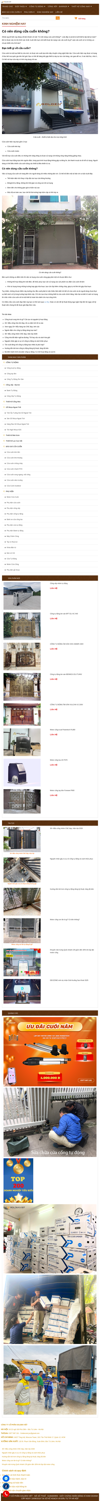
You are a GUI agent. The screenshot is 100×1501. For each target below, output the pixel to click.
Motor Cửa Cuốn (12, 497)
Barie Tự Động (11, 390)
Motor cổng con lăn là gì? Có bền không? (65, 920)
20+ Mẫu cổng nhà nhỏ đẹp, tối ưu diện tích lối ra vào (24, 323)
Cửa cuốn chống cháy (14, 463)
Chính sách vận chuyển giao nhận (16, 1490)
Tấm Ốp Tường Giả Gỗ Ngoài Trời (18, 413)
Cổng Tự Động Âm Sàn (14, 379)
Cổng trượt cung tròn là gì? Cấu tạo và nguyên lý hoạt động (26, 319)
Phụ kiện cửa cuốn (12, 503)
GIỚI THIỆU (20, 6)
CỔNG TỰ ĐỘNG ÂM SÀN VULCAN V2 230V (66, 705)
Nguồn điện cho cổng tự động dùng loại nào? (21, 330)
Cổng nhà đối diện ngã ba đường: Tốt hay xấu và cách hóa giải (27, 337)
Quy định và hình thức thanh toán (16, 1475)
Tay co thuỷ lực (11, 542)
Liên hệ (59, 12)
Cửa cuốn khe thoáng (13, 458)
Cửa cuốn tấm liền (12, 452)
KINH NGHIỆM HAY (45, 12)
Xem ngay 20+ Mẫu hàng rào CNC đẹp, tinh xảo (22, 327)
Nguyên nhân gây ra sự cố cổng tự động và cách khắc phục (26, 341)
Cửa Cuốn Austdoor (13, 486)
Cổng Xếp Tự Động (13, 396)
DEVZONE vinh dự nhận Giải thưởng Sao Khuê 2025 (69, 980)
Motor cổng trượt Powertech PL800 (62, 730)
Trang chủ (7, 6)
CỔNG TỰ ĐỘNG (36, 6)
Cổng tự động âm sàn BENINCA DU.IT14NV (66, 674)
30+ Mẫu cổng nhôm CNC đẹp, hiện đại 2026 (21, 334)
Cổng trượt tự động (13, 368)
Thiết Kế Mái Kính (11, 435)
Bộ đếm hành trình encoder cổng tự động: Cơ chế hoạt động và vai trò (30, 352)
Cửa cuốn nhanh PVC (14, 469)
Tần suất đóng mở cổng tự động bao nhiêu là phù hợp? (24, 345)
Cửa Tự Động (11, 559)
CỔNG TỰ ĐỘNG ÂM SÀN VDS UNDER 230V (67, 644)
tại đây (46, 302)
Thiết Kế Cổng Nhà (80, 6)
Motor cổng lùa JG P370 (59, 760)
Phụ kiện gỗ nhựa (12, 570)
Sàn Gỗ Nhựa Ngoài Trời (15, 418)
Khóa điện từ (10, 547)
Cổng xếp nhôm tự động (59, 583)
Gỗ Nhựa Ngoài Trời (12, 407)
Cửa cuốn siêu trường (13, 480)
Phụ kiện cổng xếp (12, 508)
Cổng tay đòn (10, 374)
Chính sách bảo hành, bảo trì (14, 1479)
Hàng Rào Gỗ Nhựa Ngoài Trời (17, 424)
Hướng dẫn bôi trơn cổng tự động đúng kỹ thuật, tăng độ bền (27, 348)
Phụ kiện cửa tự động (13, 525)
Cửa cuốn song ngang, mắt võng (17, 475)
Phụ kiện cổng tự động (14, 514)
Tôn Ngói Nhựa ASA (13, 430)
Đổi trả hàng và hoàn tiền (12, 1483)
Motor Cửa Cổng (12, 564)
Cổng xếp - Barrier (57, 6)
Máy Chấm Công (12, 536)
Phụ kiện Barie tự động (14, 531)
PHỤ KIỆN (28, 12)
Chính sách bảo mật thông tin (14, 1487)
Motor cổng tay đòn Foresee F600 (62, 790)
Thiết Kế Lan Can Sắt (12, 441)
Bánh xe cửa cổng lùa (13, 519)
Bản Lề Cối (10, 553)
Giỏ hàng (81, 19)
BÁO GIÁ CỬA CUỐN (11, 12)
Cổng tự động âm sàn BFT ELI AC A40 (64, 614)
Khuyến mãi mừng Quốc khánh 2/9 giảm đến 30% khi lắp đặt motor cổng (28, 1464)
